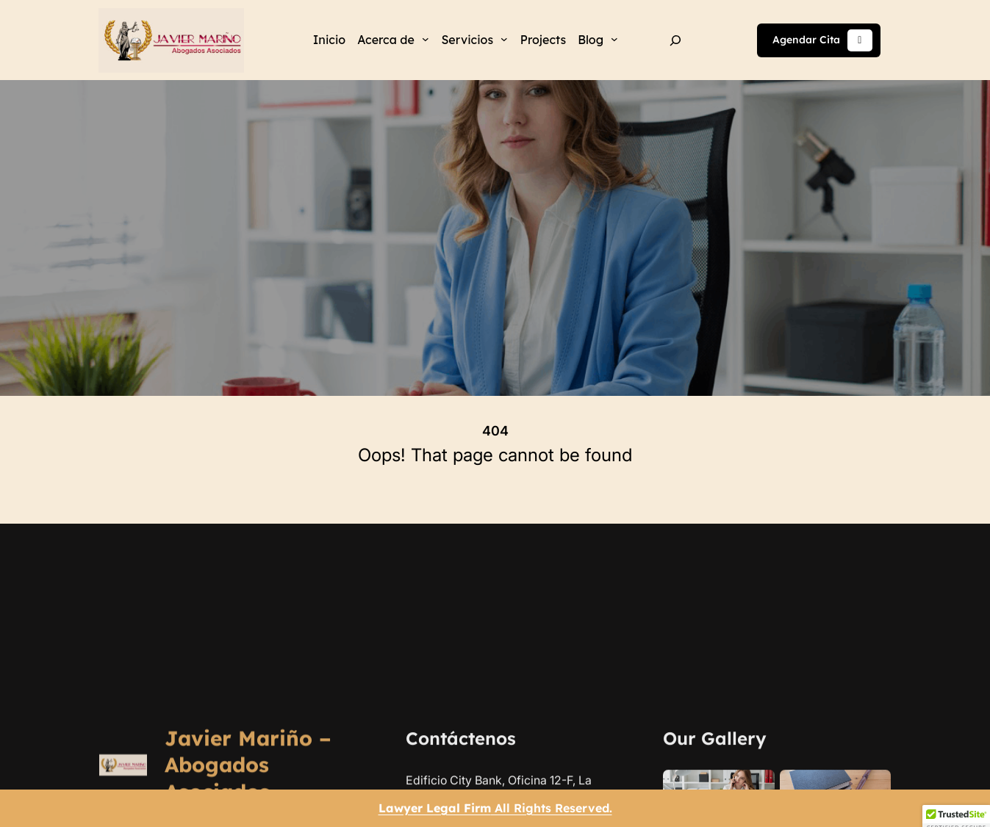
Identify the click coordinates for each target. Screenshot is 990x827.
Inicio (329, 39)
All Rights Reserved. (495, 808)
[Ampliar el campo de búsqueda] (675, 40)
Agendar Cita (822, 40)
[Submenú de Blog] (614, 39)
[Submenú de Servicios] (504, 39)
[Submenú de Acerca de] (425, 39)
